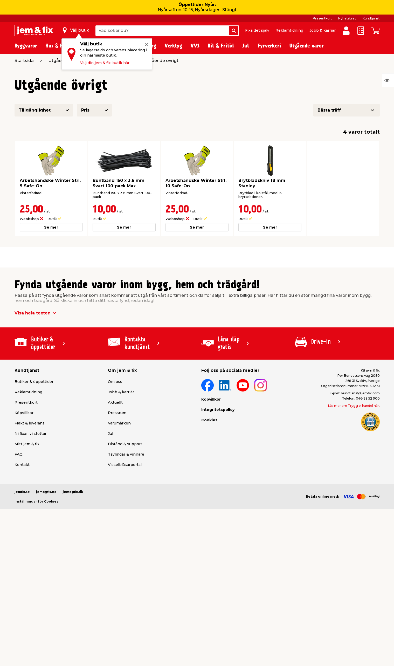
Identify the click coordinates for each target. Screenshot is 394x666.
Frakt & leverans (30, 423)
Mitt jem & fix (27, 444)
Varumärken (119, 423)
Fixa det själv (257, 30)
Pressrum (117, 412)
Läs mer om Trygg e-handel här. (354, 406)
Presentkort (322, 18)
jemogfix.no (46, 491)
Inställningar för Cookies (36, 501)
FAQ (19, 454)
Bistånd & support (125, 444)
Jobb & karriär (322, 30)
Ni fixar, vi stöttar (30, 433)
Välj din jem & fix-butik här (104, 62)
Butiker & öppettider (34, 381)
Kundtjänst (371, 18)
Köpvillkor (24, 412)
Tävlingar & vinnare (126, 454)
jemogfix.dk (73, 491)
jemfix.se (22, 491)
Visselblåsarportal (125, 464)
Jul (110, 433)
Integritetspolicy (217, 409)
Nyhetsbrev (347, 18)
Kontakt (22, 464)
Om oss (115, 381)
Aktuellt (115, 402)
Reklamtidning (289, 30)
